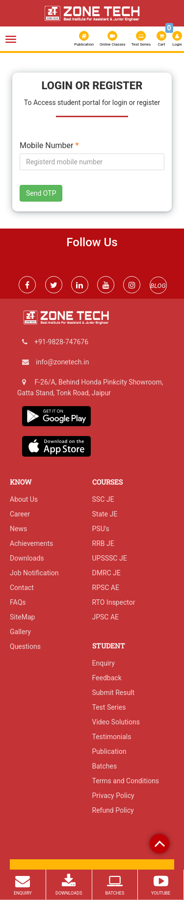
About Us (24, 499)
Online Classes (113, 39)
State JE (105, 514)
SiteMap (22, 617)
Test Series (141, 39)
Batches (104, 766)
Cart (162, 38)
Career (20, 514)
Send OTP (41, 193)
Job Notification (34, 573)
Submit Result (113, 692)
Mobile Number (49, 146)
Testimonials (111, 737)
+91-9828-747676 (61, 342)
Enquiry (103, 663)
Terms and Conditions (125, 781)
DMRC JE (106, 573)
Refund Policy (113, 810)
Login (177, 39)
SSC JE (103, 499)
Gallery (20, 632)
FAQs (18, 602)
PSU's (100, 529)
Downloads (27, 558)
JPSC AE (105, 617)
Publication (84, 39)
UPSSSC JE (109, 558)
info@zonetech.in (62, 362)
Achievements (31, 543)
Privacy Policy (113, 795)
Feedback (107, 678)
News (18, 529)
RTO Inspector (113, 602)
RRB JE (103, 543)
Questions (25, 646)
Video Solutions (116, 722)
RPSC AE (105, 587)
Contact (22, 587)
